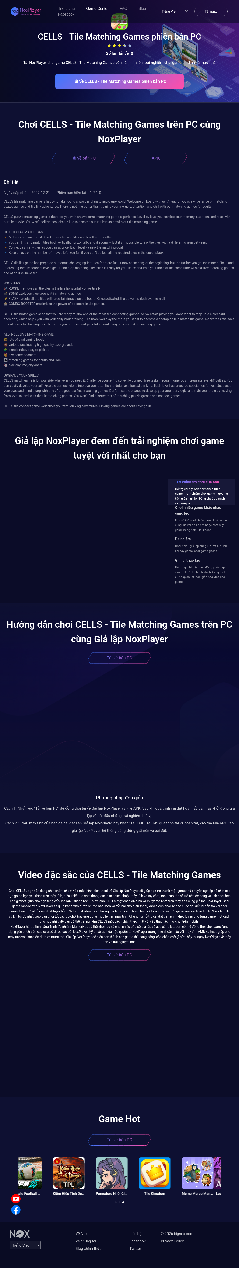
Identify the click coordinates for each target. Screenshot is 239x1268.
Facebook (66, 14)
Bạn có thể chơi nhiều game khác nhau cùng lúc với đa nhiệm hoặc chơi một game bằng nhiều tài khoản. (201, 525)
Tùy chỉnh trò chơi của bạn (197, 482)
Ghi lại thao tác (187, 560)
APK (156, 158)
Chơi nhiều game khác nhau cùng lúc (198, 510)
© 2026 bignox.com (177, 1233)
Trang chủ (66, 8)
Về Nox (82, 1233)
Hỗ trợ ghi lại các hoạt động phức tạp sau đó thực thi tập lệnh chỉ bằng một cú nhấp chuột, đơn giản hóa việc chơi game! (200, 574)
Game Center (97, 8)
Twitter (135, 1248)
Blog (142, 8)
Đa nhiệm (183, 539)
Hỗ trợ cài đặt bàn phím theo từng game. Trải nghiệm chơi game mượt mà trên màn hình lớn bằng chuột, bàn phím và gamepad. (201, 496)
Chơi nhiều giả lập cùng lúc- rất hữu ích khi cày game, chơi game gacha (201, 548)
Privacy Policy (172, 1241)
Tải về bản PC (83, 158)
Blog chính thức (89, 1248)
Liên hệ (135, 1233)
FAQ (123, 8)
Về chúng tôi (86, 1241)
